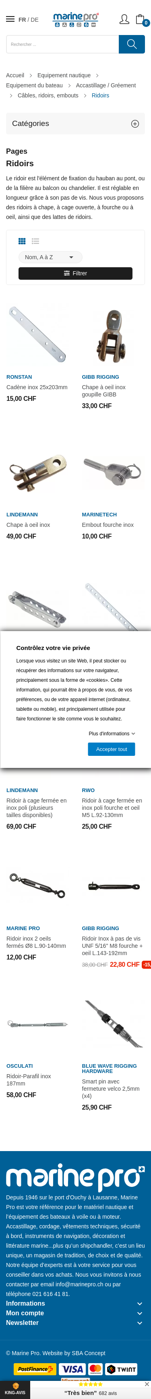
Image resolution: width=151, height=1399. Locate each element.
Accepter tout (111, 749)
